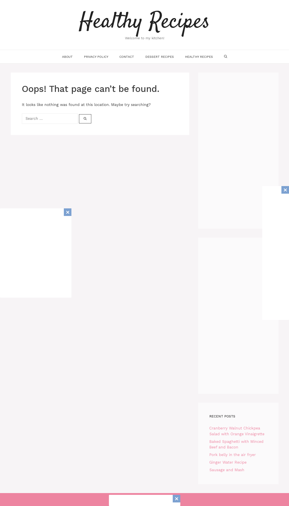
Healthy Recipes (144, 22)
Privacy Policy (96, 56)
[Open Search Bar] (225, 56)
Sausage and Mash (226, 470)
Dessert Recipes (159, 56)
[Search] (85, 119)
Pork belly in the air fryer (232, 454)
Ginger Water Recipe (228, 462)
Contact (126, 56)
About (67, 56)
